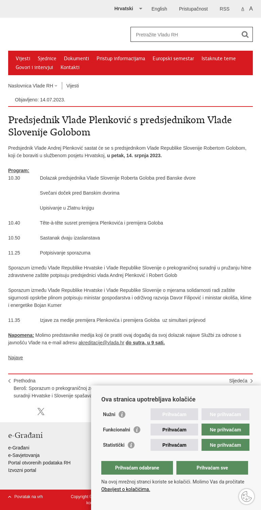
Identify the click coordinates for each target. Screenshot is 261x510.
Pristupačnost (193, 9)
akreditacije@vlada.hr (101, 342)
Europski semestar (173, 58)
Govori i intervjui (34, 67)
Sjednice (47, 58)
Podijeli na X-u (41, 411)
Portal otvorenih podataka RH (39, 462)
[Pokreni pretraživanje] (245, 34)
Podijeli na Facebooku (26, 411)
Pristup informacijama (121, 58)
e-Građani (18, 447)
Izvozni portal (22, 470)
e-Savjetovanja (24, 455)
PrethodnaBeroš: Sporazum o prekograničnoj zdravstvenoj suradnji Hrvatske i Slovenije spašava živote (64, 388)
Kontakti (70, 67)
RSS (225, 9)
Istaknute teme (219, 58)
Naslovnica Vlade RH (30, 85)
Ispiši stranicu (11, 411)
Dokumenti (76, 58)
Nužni (109, 414)
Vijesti (23, 58)
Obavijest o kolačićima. (125, 489)
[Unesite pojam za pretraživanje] (184, 34)
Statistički (113, 445)
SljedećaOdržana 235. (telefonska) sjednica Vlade (203, 384)
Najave (15, 357)
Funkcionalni (116, 429)
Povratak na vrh (28, 496)
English (159, 9)
